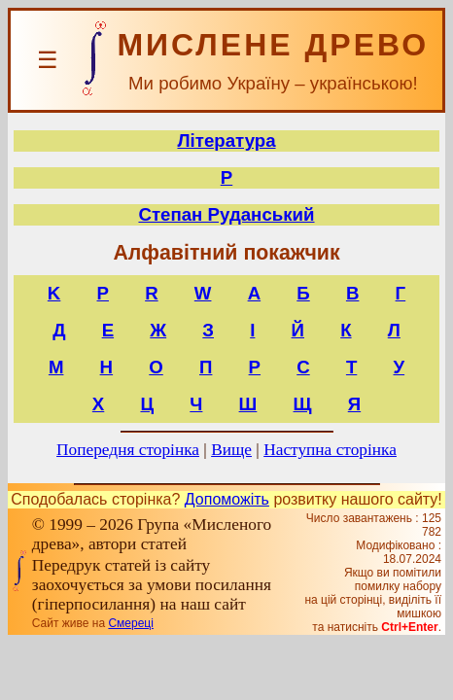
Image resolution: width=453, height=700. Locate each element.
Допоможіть (227, 499)
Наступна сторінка (330, 449)
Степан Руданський (226, 214)
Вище (231, 449)
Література (226, 140)
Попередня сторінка (127, 449)
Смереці (130, 623)
